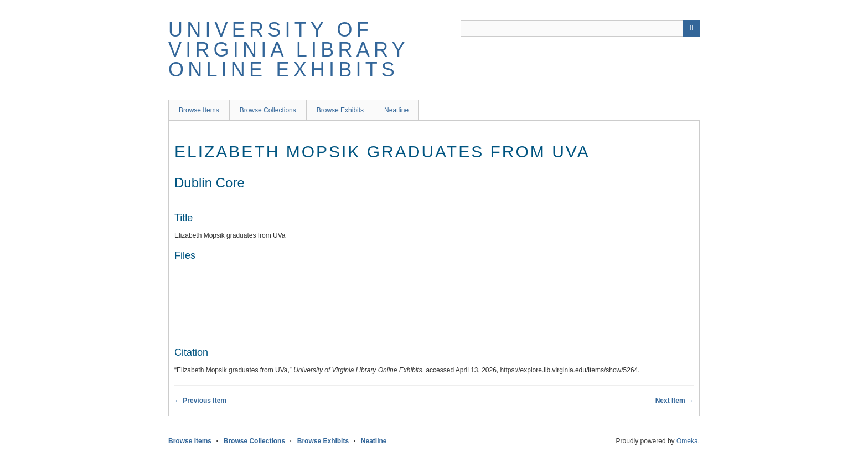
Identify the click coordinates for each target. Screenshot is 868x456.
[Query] (580, 28)
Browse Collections (268, 110)
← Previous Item (200, 400)
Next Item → (674, 400)
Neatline (396, 110)
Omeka (687, 441)
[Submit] (691, 28)
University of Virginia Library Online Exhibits (288, 49)
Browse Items (199, 110)
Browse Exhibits (340, 110)
